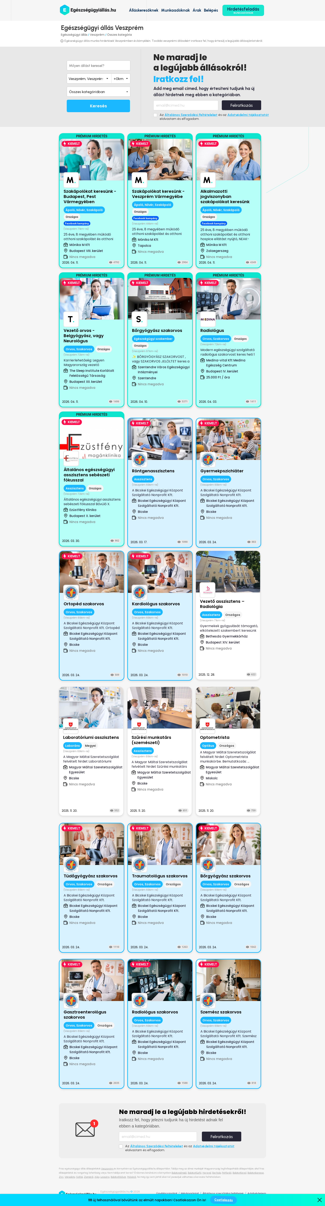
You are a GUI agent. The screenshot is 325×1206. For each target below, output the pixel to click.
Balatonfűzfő (194, 1172)
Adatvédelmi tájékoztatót (248, 115)
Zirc (61, 1176)
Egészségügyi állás (74, 35)
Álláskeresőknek (143, 10)
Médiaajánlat (190, 1193)
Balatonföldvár (118, 1176)
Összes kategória (119, 35)
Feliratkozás (241, 105)
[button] (98, 92)
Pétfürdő (227, 1172)
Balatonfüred (239, 1172)
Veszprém (97, 35)
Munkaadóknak (175, 10)
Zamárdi (88, 1176)
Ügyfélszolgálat (166, 1193)
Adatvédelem (256, 1193)
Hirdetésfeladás (243, 10)
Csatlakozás (223, 1200)
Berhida (216, 1172)
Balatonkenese (255, 1172)
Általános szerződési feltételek (223, 1193)
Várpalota (70, 1176)
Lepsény (105, 1176)
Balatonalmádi (179, 1172)
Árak (197, 10)
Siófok (79, 1176)
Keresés (98, 106)
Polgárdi (131, 1176)
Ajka (97, 1176)
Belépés (211, 10)
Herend (207, 1172)
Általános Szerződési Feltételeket (191, 115)
